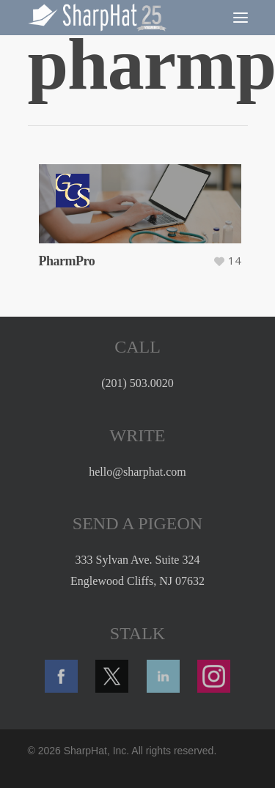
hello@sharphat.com (137, 471)
